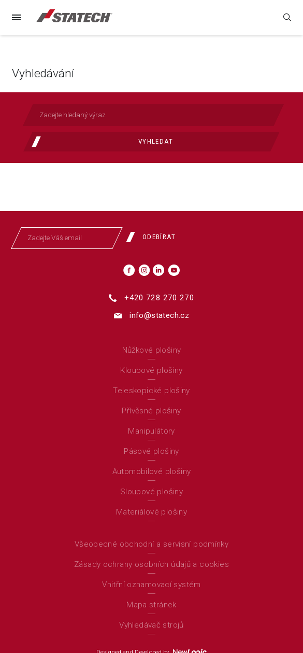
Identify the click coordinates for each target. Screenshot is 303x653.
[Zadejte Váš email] (67, 238)
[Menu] (16, 17)
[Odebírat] (155, 237)
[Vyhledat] (152, 141)
